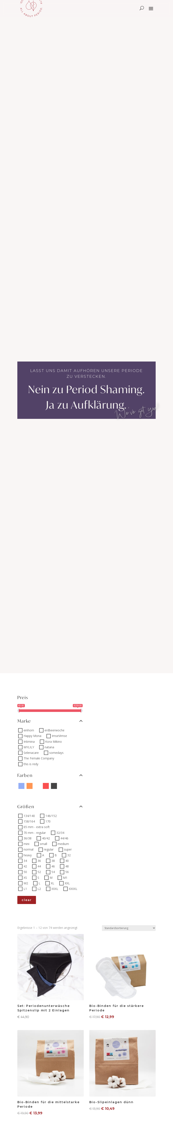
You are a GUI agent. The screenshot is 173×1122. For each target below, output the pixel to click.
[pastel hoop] (21, 794)
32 (69, 855)
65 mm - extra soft (37, 827)
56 (67, 872)
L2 (39, 889)
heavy (28, 855)
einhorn (29, 730)
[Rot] (46, 786)
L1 (25, 889)
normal (28, 850)
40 (67, 861)
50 (25, 872)
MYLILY (29, 747)
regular (49, 850)
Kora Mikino (53, 742)
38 (53, 861)
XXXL (54, 889)
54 (53, 872)
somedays (56, 753)
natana (49, 747)
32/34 (60, 833)
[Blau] (21, 786)
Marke (50, 721)
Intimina (29, 742)
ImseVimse (59, 736)
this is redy (31, 764)
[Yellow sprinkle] (62, 786)
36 (39, 861)
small (43, 844)
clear (27, 900)
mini (26, 844)
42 (25, 866)
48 (67, 866)
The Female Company (39, 758)
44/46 (64, 838)
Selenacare (31, 753)
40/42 (46, 838)
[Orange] (29, 786)
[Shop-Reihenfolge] (129, 928)
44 (39, 866)
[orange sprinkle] (78, 786)
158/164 (29, 821)
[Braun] (70, 786)
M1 (65, 878)
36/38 (27, 838)
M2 (26, 883)
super (68, 850)
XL (52, 883)
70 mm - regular (35, 833)
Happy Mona (32, 736)
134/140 (29, 816)
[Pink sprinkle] (38, 786)
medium (63, 844)
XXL (67, 883)
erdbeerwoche (54, 730)
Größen (50, 806)
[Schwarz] (54, 786)
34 (25, 861)
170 (48, 821)
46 (53, 866)
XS (25, 878)
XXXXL (73, 889)
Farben (50, 775)
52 (39, 872)
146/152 (51, 816)
